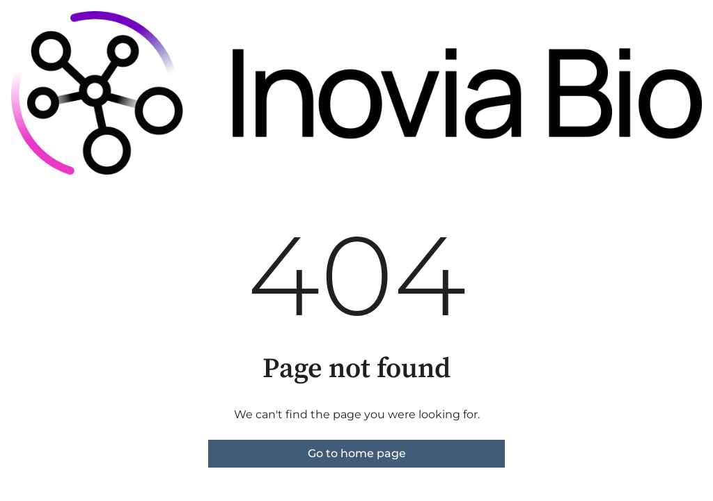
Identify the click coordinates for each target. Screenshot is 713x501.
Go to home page (357, 453)
